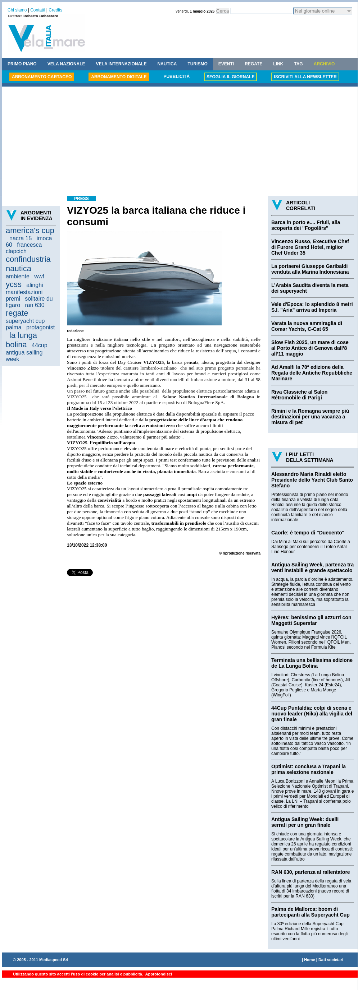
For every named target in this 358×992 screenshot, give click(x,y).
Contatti (37, 10)
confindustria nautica (28, 264)
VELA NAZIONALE (66, 63)
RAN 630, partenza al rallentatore (310, 872)
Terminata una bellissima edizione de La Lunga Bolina (312, 663)
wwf (39, 276)
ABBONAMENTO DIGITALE (118, 76)
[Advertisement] (180, 142)
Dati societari (330, 960)
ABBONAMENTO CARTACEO (42, 76)
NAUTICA (167, 63)
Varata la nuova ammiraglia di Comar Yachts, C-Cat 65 (306, 326)
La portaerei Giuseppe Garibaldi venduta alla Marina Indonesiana (310, 269)
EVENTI (226, 63)
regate (17, 313)
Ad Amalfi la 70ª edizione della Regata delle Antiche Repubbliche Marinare (311, 372)
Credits (55, 10)
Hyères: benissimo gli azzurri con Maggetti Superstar (311, 620)
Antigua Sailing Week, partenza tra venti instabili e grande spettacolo (312, 567)
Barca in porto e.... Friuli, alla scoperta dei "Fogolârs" (305, 225)
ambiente (18, 276)
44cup (39, 345)
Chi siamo (17, 10)
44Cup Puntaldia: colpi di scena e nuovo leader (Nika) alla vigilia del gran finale (311, 713)
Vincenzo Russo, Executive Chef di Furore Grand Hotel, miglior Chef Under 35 (310, 247)
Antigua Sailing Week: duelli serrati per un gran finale (305, 822)
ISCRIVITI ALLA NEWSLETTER (305, 76)
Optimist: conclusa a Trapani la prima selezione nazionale (308, 769)
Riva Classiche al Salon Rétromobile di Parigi (299, 394)
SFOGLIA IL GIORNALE (230, 76)
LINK (278, 63)
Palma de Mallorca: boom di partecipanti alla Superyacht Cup (310, 912)
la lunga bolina (21, 340)
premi (13, 299)
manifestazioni (24, 292)
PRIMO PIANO (22, 63)
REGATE (253, 63)
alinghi (34, 285)
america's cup (30, 230)
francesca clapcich (24, 248)
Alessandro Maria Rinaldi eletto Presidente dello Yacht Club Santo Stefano (312, 479)
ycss (14, 284)
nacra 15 (20, 238)
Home (309, 960)
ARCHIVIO (324, 63)
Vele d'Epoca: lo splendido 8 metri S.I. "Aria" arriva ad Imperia (312, 307)
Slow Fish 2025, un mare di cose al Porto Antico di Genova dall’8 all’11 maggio (310, 348)
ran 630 (34, 305)
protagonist (40, 327)
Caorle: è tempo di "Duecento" (307, 533)
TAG (298, 63)
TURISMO (197, 63)
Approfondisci (158, 974)
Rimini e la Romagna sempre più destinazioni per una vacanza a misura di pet (310, 416)
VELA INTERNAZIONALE (121, 63)
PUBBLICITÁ (176, 76)
